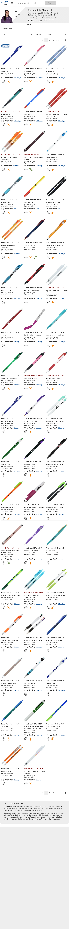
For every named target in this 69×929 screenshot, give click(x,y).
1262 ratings (39, 121)
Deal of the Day (58, 859)
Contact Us (5, 844)
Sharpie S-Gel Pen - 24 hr (53, 202)
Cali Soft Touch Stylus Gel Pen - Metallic (33, 158)
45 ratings (39, 514)
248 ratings (39, 471)
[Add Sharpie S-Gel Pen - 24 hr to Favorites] (48, 213)
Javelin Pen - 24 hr (51, 157)
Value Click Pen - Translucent (55, 335)
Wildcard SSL (39, 890)
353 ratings (61, 342)
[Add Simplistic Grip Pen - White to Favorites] (4, 651)
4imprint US (57, 835)
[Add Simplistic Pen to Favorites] (4, 475)
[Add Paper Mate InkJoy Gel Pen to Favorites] (48, 651)
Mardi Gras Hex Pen (30, 683)
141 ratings (39, 428)
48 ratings (61, 647)
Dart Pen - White (51, 683)
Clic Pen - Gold (50, 551)
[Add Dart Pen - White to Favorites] (48, 694)
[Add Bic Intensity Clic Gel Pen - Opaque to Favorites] (48, 125)
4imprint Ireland (58, 848)
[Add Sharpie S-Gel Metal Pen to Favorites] (4, 694)
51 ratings (61, 298)
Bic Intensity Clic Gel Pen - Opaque (56, 114)
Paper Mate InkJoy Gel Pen (54, 640)
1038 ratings (39, 209)
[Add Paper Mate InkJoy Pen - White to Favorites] (48, 608)
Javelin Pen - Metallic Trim (32, 551)
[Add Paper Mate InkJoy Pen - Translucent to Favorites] (4, 257)
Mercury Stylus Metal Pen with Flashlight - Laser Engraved (33, 727)
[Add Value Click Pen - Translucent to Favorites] (48, 345)
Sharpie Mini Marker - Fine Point (34, 507)
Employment (6, 848)
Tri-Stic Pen (5, 727)
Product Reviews (24, 857)
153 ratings (39, 298)
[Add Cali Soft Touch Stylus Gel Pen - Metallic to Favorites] (26, 170)
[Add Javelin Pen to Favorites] (4, 82)
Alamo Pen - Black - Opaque (54, 507)
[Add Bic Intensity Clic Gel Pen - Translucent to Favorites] (4, 170)
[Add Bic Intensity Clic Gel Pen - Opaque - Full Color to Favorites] (26, 784)
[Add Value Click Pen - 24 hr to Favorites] (4, 518)
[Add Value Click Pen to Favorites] (26, 125)
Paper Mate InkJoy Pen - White (55, 595)
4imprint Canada (58, 840)
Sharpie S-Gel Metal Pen (8, 683)
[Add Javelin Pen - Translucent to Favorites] (4, 389)
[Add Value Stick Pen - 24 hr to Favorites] (48, 739)
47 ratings (61, 471)
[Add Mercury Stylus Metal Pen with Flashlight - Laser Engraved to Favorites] (26, 739)
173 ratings (17, 514)
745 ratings (61, 254)
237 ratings (61, 385)
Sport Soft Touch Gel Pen (32, 290)
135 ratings (39, 690)
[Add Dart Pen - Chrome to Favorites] (4, 432)
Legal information (41, 906)
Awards (21, 840)
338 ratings (61, 121)
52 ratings (61, 559)
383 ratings (17, 209)
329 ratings (17, 471)
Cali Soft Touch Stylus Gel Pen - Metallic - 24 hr (11, 551)
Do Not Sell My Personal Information (8, 863)
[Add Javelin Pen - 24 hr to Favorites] (48, 170)
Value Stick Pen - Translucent (10, 595)
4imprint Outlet (58, 854)
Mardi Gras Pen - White (53, 378)
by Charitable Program (42, 847)
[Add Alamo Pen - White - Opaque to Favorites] (48, 432)
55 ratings (17, 780)
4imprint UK (57, 844)
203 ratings (16, 166)
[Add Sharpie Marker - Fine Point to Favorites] (26, 345)
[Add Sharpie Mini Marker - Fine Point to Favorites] (26, 518)
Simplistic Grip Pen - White (9, 640)
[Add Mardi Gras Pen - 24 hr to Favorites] (26, 389)
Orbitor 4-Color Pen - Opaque (33, 640)
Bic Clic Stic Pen (28, 71)
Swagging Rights (25, 866)
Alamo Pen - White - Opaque (55, 421)
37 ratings (17, 690)
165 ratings (17, 298)
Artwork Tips (40, 842)
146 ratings (61, 604)
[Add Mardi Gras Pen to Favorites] (4, 125)
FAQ (20, 848)
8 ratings (38, 780)
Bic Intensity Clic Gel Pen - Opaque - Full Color (34, 772)
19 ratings (17, 559)
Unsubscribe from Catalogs (8, 875)
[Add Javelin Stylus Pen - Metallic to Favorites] (48, 257)
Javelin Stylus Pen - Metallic (54, 245)
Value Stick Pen (28, 202)
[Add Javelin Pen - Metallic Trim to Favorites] (26, 563)
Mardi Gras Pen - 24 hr (31, 378)
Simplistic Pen (5, 464)
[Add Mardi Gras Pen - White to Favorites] (48, 389)
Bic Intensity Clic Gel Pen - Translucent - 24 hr (32, 596)
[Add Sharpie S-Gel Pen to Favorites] (48, 82)
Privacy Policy (6, 857)
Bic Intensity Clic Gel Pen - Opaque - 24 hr (56, 291)
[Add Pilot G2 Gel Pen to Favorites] (4, 302)
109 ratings (39, 735)
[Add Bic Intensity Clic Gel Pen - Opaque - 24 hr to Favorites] (48, 302)
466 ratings (17, 254)
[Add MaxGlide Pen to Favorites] (4, 213)
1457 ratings (17, 121)
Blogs (21, 844)
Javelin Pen (4, 71)
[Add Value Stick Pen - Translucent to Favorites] (4, 608)
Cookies (5, 870)
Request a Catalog (25, 861)
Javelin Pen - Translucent (9, 378)
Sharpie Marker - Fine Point (32, 335)
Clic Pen (3, 335)
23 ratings (39, 604)
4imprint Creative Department (41, 836)
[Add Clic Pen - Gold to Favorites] (48, 563)
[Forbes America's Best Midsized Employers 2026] (8, 906)
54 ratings (61, 428)
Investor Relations (8, 853)
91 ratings (17, 342)
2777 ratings (39, 78)
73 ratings (17, 428)
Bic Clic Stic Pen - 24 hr (31, 421)
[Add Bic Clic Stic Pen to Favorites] (26, 82)
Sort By (38, 34)
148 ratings (39, 166)
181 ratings (61, 690)
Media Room (23, 853)
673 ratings (61, 166)
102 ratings (61, 735)
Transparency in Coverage (24, 871)
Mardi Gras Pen (6, 114)
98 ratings (17, 647)
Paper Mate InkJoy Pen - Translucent (8, 246)
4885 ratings (17, 78)
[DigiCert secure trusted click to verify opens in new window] (42, 885)
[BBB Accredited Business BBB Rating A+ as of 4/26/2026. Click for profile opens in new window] (44, 894)
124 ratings (39, 342)
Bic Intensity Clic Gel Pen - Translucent (9, 158)
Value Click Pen (28, 114)
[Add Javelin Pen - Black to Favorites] (26, 475)
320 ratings (17, 604)
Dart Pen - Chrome (7, 421)
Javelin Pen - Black (29, 464)
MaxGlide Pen (5, 202)
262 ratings (39, 559)
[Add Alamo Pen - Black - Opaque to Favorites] (48, 518)
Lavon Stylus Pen (6, 771)
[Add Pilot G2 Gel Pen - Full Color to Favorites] (48, 475)
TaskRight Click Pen (30, 245)
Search (50, 3)
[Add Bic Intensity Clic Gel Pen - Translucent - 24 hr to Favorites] (26, 608)
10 (61, 40)
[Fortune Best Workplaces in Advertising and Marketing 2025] (7, 890)
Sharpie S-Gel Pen (51, 71)
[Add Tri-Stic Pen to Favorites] (4, 739)
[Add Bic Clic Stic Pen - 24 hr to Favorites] (26, 432)
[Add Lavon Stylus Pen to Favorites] (4, 784)
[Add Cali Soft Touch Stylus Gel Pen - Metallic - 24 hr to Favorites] (4, 563)
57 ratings (61, 209)
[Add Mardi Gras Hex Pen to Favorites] (26, 694)
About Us (5, 835)
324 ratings (61, 78)
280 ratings (17, 385)
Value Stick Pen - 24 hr (53, 727)
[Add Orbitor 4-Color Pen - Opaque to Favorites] (26, 651)
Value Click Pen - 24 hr (8, 507)
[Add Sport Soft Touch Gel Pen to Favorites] (26, 302)
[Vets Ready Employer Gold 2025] (19, 890)
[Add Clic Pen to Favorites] (4, 345)
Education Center (24, 835)
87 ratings (17, 735)
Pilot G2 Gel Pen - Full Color (54, 464)
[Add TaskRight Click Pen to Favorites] (26, 257)
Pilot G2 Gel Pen (6, 290)
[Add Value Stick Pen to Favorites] (26, 213)
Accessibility (6, 840)
